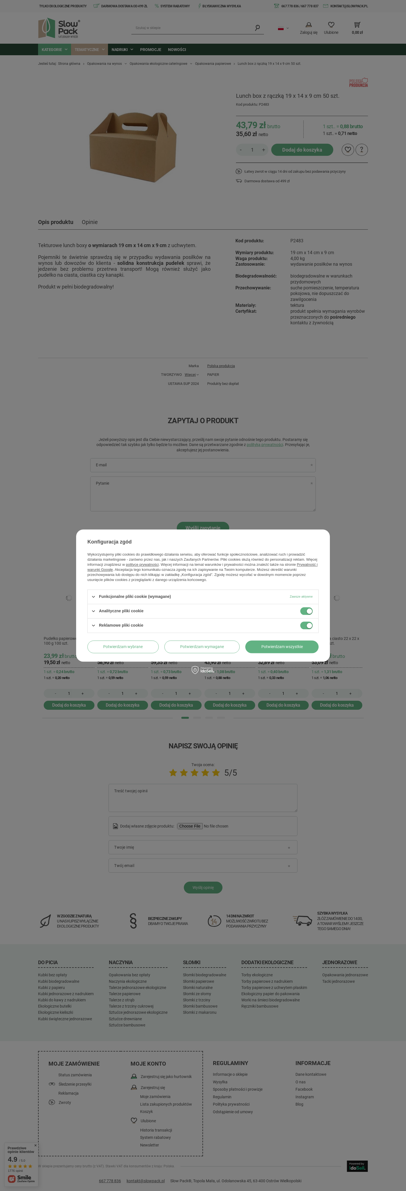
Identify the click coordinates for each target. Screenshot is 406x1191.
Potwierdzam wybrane (123, 646)
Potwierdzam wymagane (202, 646)
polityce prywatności (142, 564)
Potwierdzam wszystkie (282, 646)
